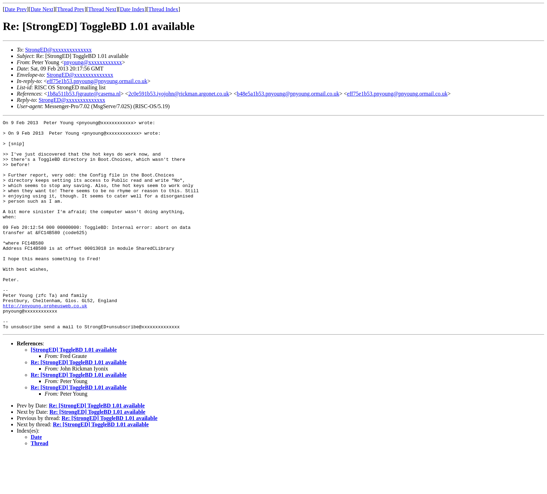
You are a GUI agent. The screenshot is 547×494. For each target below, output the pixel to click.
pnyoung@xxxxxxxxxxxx (93, 62)
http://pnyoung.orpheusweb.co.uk (45, 343)
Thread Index (163, 9)
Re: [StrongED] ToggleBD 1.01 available (79, 404)
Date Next (42, 9)
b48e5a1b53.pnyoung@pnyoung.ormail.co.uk (288, 94)
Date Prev (16, 9)
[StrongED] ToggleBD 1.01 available (74, 392)
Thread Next (102, 9)
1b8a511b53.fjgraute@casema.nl (84, 94)
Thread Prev (70, 9)
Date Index (132, 9)
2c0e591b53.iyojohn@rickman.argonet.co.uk (178, 94)
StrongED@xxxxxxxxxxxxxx (58, 50)
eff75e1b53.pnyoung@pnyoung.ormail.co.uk (97, 81)
